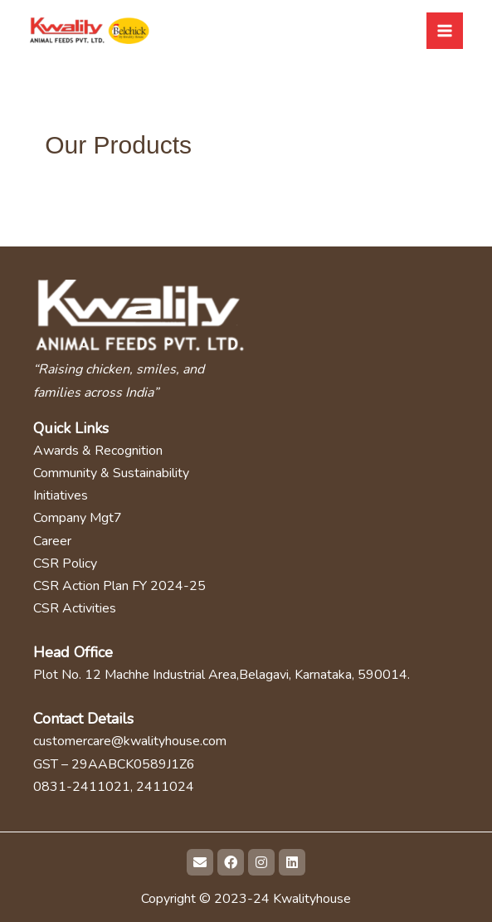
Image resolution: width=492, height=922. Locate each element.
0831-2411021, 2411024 (113, 787)
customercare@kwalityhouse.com (130, 741)
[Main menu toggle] (444, 30)
